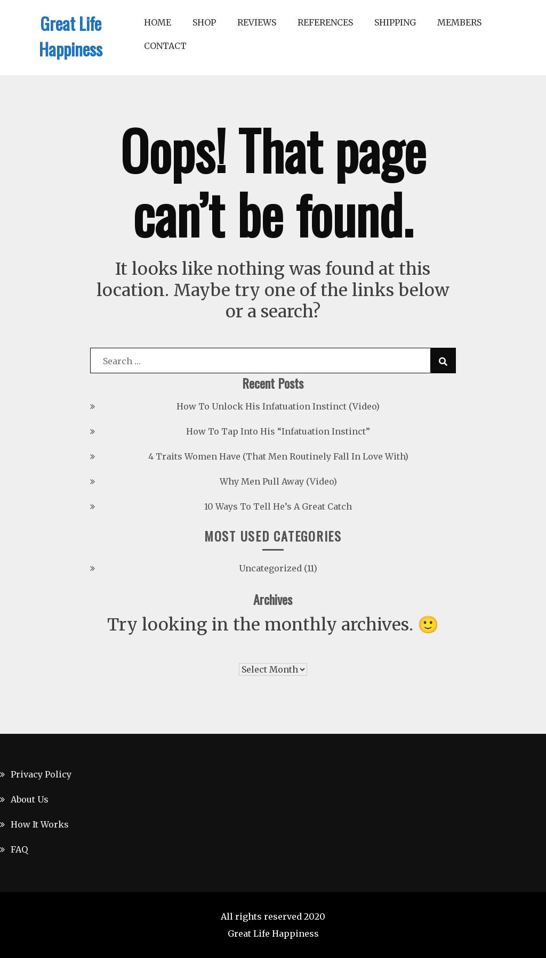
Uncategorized (270, 568)
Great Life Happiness (70, 36)
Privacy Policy (41, 774)
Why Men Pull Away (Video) (278, 481)
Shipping (395, 22)
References (325, 22)
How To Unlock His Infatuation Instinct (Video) (278, 406)
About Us (30, 799)
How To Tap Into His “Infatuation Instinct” (278, 431)
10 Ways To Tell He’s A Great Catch (278, 506)
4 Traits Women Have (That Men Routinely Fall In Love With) (278, 456)
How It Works (40, 824)
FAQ (19, 849)
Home (157, 22)
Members (459, 22)
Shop (204, 22)
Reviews (256, 22)
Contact (165, 45)
